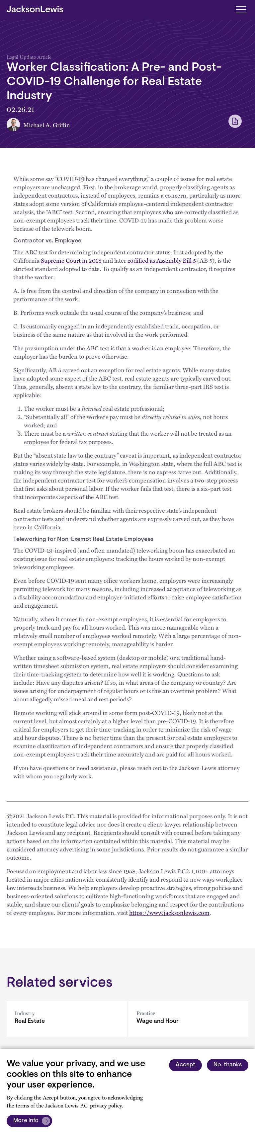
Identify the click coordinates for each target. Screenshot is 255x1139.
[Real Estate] (67, 1019)
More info (26, 1121)
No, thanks (227, 1065)
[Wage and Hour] (188, 1019)
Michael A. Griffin (46, 124)
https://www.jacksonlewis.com (169, 912)
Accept (185, 1065)
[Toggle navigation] (240, 9)
